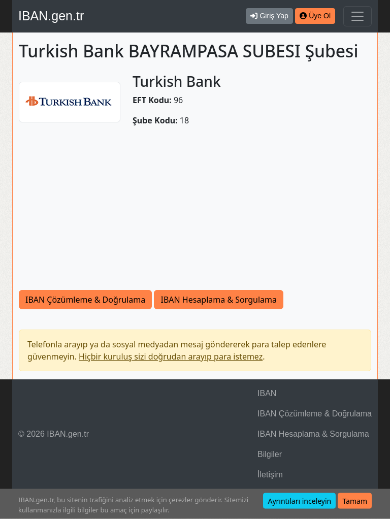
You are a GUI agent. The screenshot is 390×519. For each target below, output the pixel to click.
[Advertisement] (195, 214)
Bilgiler (269, 454)
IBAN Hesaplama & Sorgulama (218, 299)
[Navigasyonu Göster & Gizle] (357, 16)
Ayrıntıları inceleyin (299, 501)
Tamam (354, 501)
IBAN (266, 393)
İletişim (270, 474)
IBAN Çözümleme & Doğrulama (85, 299)
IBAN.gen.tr (51, 16)
